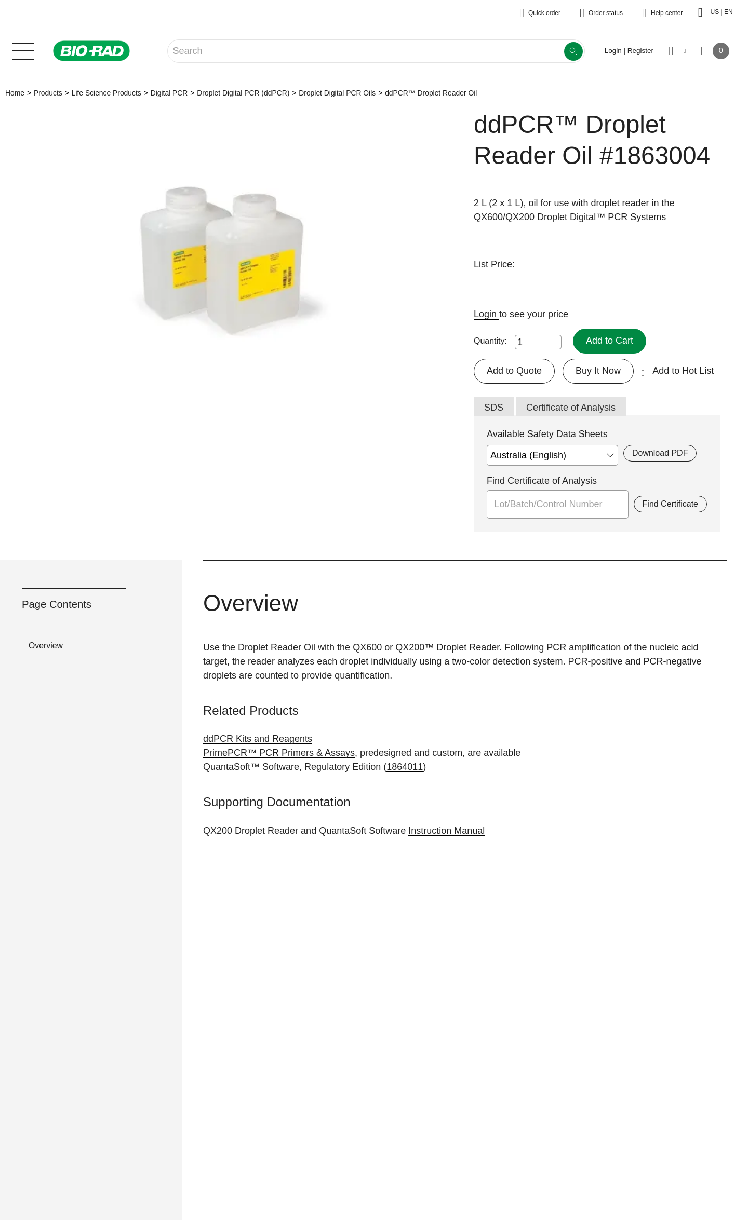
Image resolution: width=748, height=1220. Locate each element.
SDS (493, 407)
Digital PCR (169, 93)
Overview (46, 645)
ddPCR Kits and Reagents (257, 739)
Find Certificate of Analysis (542, 481)
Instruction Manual (446, 830)
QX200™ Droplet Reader (447, 647)
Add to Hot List (683, 370)
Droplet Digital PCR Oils (337, 93)
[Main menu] (23, 49)
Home (14, 93)
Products (48, 93)
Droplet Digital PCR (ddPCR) (243, 93)
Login (486, 314)
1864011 (404, 767)
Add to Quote (514, 370)
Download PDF (660, 453)
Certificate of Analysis (571, 407)
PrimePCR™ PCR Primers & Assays (279, 753)
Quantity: (490, 340)
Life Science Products (106, 93)
